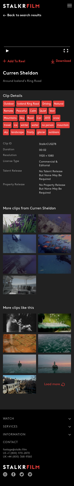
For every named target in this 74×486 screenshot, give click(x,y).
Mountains (10, 118)
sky (6, 132)
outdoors (54, 132)
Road (30, 118)
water (35, 125)
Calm (33, 111)
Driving (46, 104)
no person (48, 125)
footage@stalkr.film (15, 449)
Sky (22, 118)
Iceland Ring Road (28, 104)
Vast (52, 111)
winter (24, 125)
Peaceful (21, 111)
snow (56, 118)
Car (39, 118)
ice (15, 125)
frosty (30, 132)
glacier (41, 132)
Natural (58, 104)
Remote (8, 111)
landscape (17, 132)
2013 (47, 118)
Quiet (43, 111)
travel (7, 125)
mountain (63, 125)
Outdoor (9, 104)
